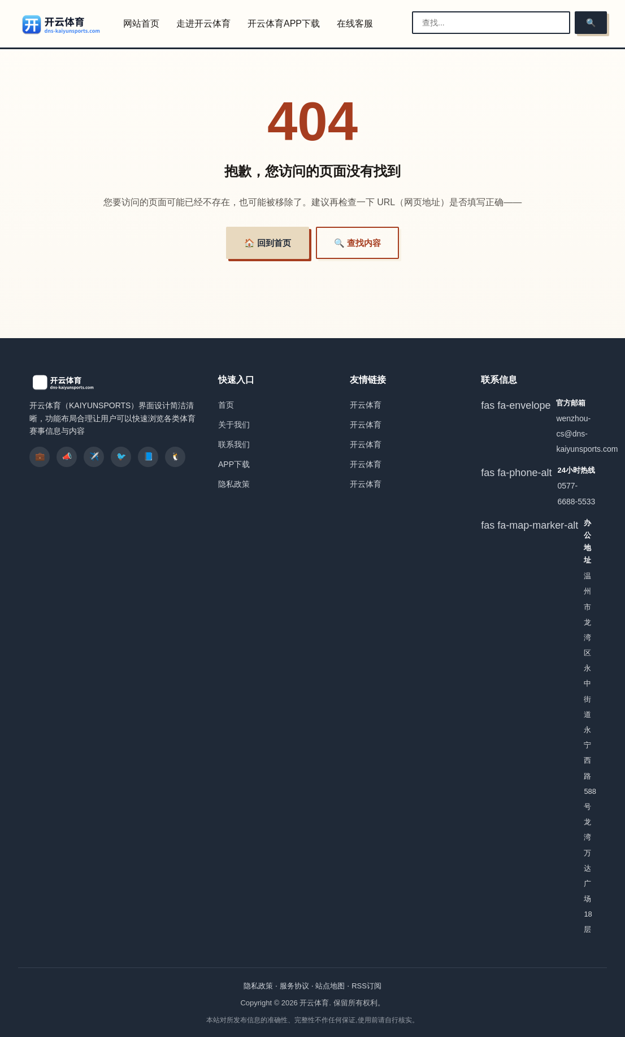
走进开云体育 (203, 23)
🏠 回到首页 (267, 243)
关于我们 (234, 424)
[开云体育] (61, 24)
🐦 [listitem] (121, 456)
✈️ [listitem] (94, 456)
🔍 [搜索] (591, 22)
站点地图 (330, 986)
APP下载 (234, 464)
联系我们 (234, 444)
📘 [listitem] (148, 456)
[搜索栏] (491, 22)
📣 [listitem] (67, 456)
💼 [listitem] (40, 456)
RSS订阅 (366, 986)
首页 (226, 404)
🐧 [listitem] (175, 456)
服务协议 (294, 986)
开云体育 (365, 404)
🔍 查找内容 (357, 243)
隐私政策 (234, 484)
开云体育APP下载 (284, 23)
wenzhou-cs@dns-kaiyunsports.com (587, 433)
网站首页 (141, 23)
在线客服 (355, 23)
